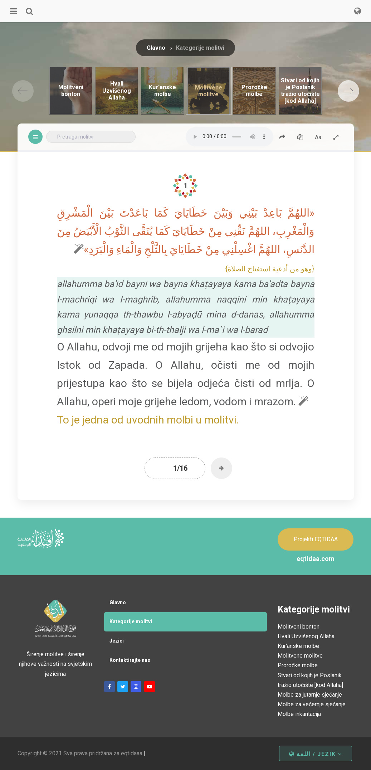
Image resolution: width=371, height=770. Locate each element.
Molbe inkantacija (299, 714)
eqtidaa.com (316, 558)
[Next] (348, 91)
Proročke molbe (298, 665)
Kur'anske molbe (298, 646)
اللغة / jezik (315, 754)
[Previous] (23, 91)
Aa (318, 137)
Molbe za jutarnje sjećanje (310, 694)
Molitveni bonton (298, 626)
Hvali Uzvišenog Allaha (306, 636)
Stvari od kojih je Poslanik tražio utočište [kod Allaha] (310, 680)
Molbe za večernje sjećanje (312, 704)
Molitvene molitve (300, 655)
